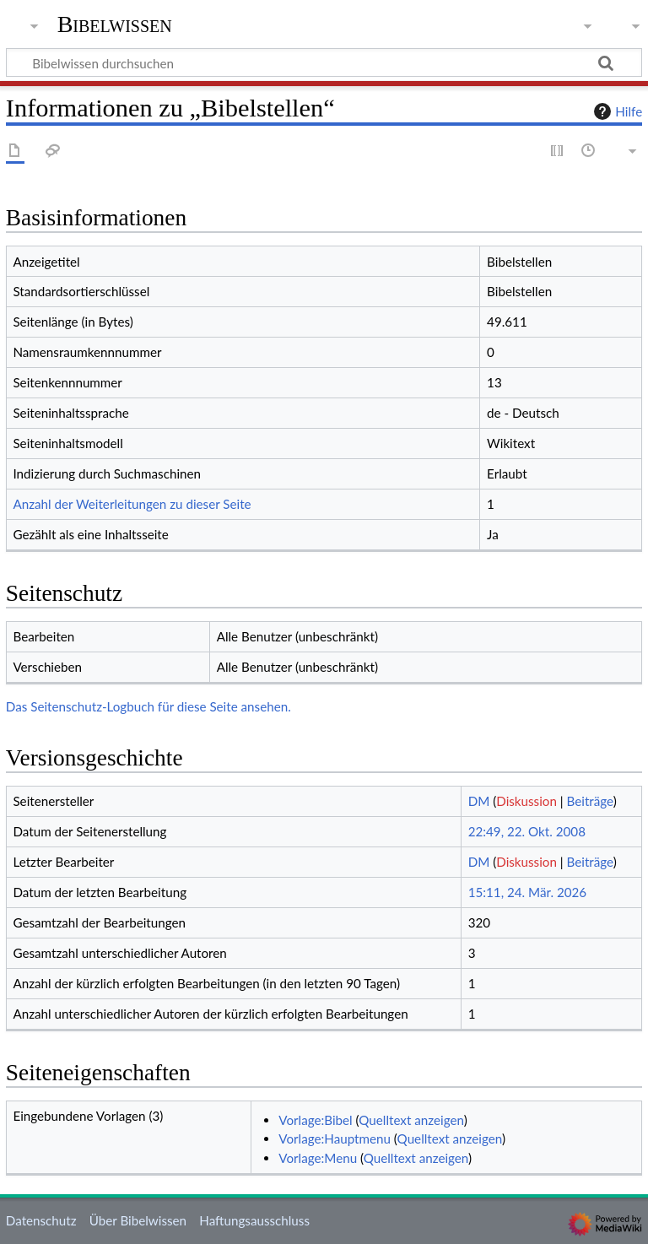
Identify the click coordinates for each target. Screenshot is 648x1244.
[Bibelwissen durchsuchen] (324, 62)
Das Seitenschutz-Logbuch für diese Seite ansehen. (148, 706)
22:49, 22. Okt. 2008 (527, 831)
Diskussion (526, 801)
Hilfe (616, 111)
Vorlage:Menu (317, 1158)
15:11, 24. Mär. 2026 (527, 892)
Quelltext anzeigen (411, 1120)
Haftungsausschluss (254, 1220)
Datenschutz (41, 1220)
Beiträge (590, 801)
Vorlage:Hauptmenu (334, 1138)
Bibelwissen (114, 24)
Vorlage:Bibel (315, 1120)
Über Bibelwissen (137, 1220)
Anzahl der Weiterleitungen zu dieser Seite (132, 503)
